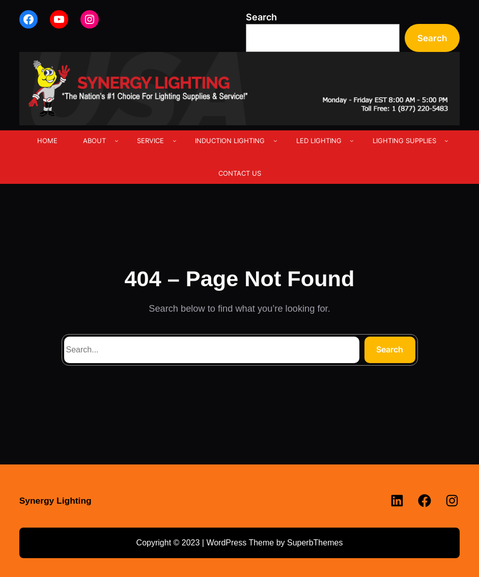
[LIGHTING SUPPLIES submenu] (446, 141)
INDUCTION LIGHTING (230, 140)
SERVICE (150, 140)
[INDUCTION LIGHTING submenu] (275, 141)
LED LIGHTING (319, 140)
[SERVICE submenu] (175, 141)
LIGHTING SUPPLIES (404, 140)
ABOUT (94, 140)
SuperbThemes (315, 542)
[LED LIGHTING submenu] (352, 141)
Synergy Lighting (55, 501)
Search (261, 16)
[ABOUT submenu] (117, 141)
